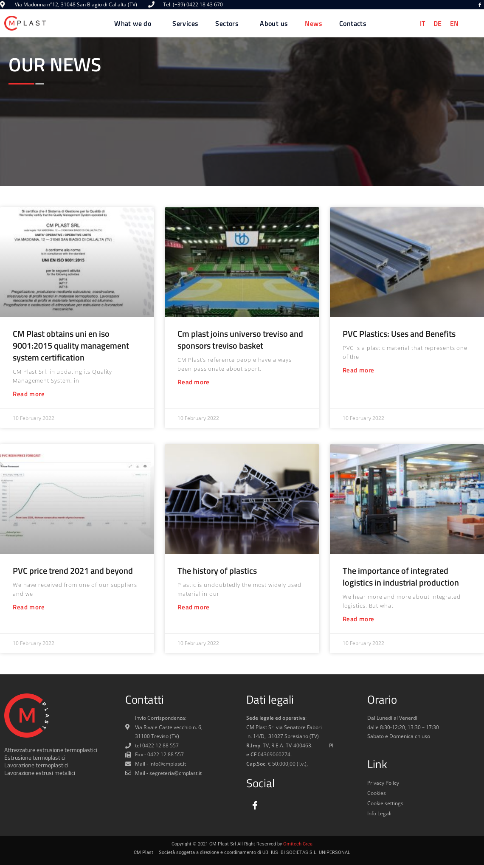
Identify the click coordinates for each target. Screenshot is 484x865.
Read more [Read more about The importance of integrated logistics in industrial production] (358, 619)
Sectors (229, 23)
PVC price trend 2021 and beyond (73, 570)
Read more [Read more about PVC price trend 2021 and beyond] (29, 607)
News (313, 23)
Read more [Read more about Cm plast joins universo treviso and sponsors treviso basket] (193, 382)
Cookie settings (385, 803)
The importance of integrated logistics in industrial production (401, 576)
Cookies (376, 793)
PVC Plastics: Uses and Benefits (399, 333)
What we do (134, 23)
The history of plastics (217, 570)
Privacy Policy (383, 782)
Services (185, 23)
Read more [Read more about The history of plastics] (193, 607)
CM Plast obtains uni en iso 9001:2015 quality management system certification (71, 345)
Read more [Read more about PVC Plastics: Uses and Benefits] (358, 370)
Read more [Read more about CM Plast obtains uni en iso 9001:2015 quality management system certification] (29, 394)
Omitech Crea (297, 844)
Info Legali (379, 813)
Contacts (352, 23)
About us (274, 23)
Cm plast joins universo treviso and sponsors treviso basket (240, 339)
